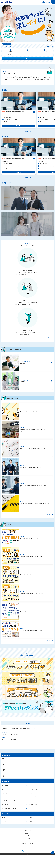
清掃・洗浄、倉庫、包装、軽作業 (9, 808)
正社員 (3, 817)
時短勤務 (30, 817)
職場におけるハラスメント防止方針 (27, 843)
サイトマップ (27, 846)
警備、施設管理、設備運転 (7, 804)
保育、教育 (31, 793)
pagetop (52, 852)
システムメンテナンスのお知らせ (9, 739)
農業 (29, 808)
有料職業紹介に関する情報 (27, 841)
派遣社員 (30, 821)
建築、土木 (31, 800)
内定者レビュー (27, 833)
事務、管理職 (5, 785)
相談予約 (43, 2)
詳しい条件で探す (48, 46)
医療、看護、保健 (6, 797)
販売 (3, 789)
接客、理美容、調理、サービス (35, 789)
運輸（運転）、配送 (33, 804)
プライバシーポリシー (27, 838)
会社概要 (27, 835)
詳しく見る (49, 82)
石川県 (4, 764)
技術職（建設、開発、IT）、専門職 (9, 800)
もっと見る (47, 337)
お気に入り (48, 2)
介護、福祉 (4, 793)
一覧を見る (26, 131)
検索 (27, 59)
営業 (29, 785)
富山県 (4, 776)
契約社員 (4, 821)
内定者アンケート (27, 830)
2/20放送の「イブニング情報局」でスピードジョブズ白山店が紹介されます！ (19, 728)
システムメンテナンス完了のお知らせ (10, 734)
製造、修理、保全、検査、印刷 (35, 797)
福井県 (4, 770)
